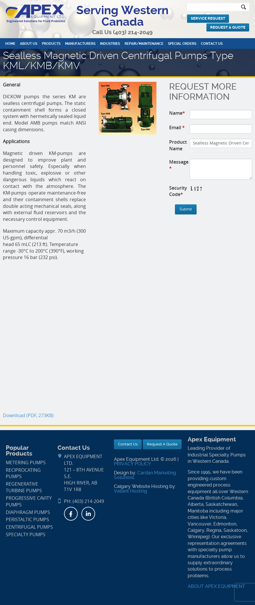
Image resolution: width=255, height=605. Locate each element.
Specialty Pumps (25, 534)
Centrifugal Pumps (29, 527)
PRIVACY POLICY (132, 464)
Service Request (208, 18)
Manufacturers (80, 44)
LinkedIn (88, 514)
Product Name (178, 145)
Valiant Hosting (130, 491)
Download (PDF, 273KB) (28, 415)
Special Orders (182, 44)
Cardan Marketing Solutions (145, 475)
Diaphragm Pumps (28, 512)
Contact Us (212, 44)
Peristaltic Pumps (27, 519)
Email (177, 127)
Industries (110, 44)
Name (177, 113)
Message (179, 165)
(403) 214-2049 (133, 32)
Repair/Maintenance (144, 44)
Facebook (71, 514)
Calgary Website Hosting (141, 486)
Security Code (178, 191)
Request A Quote (227, 27)
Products (51, 44)
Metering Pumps (26, 462)
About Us (28, 44)
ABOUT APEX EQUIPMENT (216, 586)
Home (10, 44)
